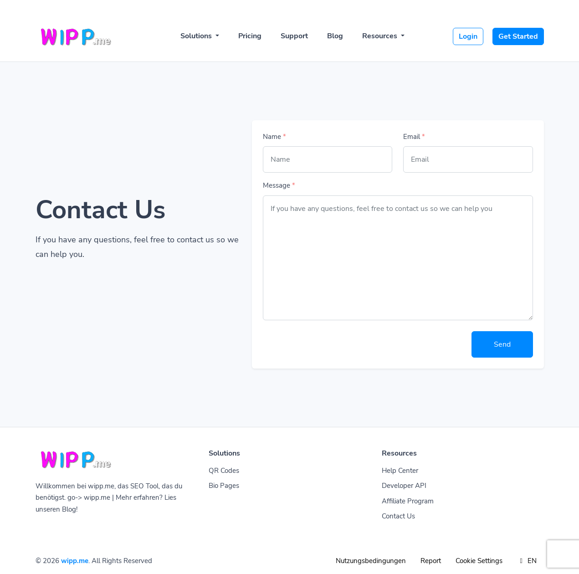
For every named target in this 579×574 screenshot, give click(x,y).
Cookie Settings (479, 560)
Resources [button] (380, 36)
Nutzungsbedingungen (371, 560)
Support (294, 36)
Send (502, 344)
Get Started (518, 36)
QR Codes (224, 470)
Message (279, 185)
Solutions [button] (197, 36)
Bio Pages (224, 485)
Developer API (404, 485)
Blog (335, 36)
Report (430, 560)
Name (274, 136)
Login (468, 36)
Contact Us (398, 516)
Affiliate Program (408, 501)
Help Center (400, 470)
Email (414, 136)
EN (527, 560)
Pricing (249, 36)
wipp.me (74, 560)
